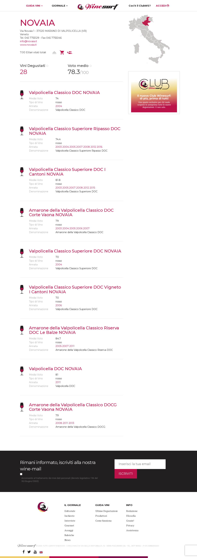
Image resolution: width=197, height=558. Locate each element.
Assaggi (69, 530)
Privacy (130, 525)
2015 (92, 187)
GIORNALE (60, 5)
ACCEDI (162, 5)
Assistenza (132, 530)
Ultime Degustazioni (106, 511)
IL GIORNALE (72, 505)
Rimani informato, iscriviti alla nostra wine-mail (57, 466)
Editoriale (70, 511)
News (68, 540)
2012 (93, 146)
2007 (79, 146)
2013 (71, 423)
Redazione (131, 511)
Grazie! (130, 520)
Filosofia (131, 515)
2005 (73, 146)
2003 (59, 146)
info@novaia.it (28, 41)
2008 (86, 146)
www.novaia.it (28, 44)
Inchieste (70, 515)
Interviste (70, 520)
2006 (79, 228)
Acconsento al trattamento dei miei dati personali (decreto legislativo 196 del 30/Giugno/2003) (59, 480)
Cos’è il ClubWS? (140, 5)
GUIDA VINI (34, 5)
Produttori (101, 515)
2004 (59, 106)
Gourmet (69, 525)
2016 (99, 146)
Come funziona (103, 520)
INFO (129, 505)
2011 (72, 346)
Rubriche (69, 535)
